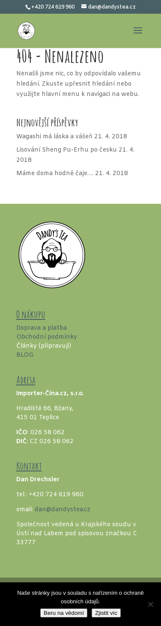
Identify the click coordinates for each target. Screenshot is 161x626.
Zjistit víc (106, 613)
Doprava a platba (41, 328)
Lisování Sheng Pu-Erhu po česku (66, 150)
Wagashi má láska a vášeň (54, 137)
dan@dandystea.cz (62, 510)
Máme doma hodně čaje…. (54, 174)
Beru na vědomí (64, 613)
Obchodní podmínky (46, 337)
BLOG (25, 355)
